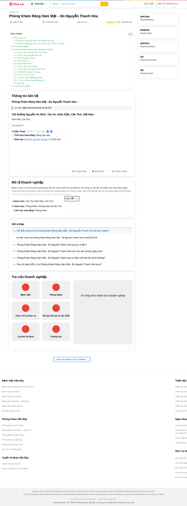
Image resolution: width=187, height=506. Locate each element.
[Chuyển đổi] (14, 230)
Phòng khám (31, 206)
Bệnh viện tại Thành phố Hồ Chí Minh (17, 387)
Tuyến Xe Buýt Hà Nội (11, 464)
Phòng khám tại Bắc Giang (13, 435)
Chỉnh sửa (56, 139)
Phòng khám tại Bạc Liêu (12, 445)
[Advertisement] (174, 467)
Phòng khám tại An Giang (12, 425)
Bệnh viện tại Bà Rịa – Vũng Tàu (15, 401)
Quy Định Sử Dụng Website (83, 499)
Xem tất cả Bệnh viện (11, 411)
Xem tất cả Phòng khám (12, 449)
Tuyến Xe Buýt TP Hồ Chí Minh (15, 469)
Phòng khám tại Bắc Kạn (12, 440)
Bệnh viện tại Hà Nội (10, 392)
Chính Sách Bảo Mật (107, 499)
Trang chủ (14, 12)
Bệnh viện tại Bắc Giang (12, 406)
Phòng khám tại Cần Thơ (50, 206)
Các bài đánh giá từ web (71, 359)
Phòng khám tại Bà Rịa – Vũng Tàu (16, 430)
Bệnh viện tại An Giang (11, 396)
